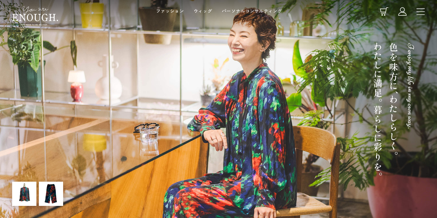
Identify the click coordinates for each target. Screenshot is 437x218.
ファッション (170, 11)
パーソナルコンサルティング (252, 11)
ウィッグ (203, 11)
